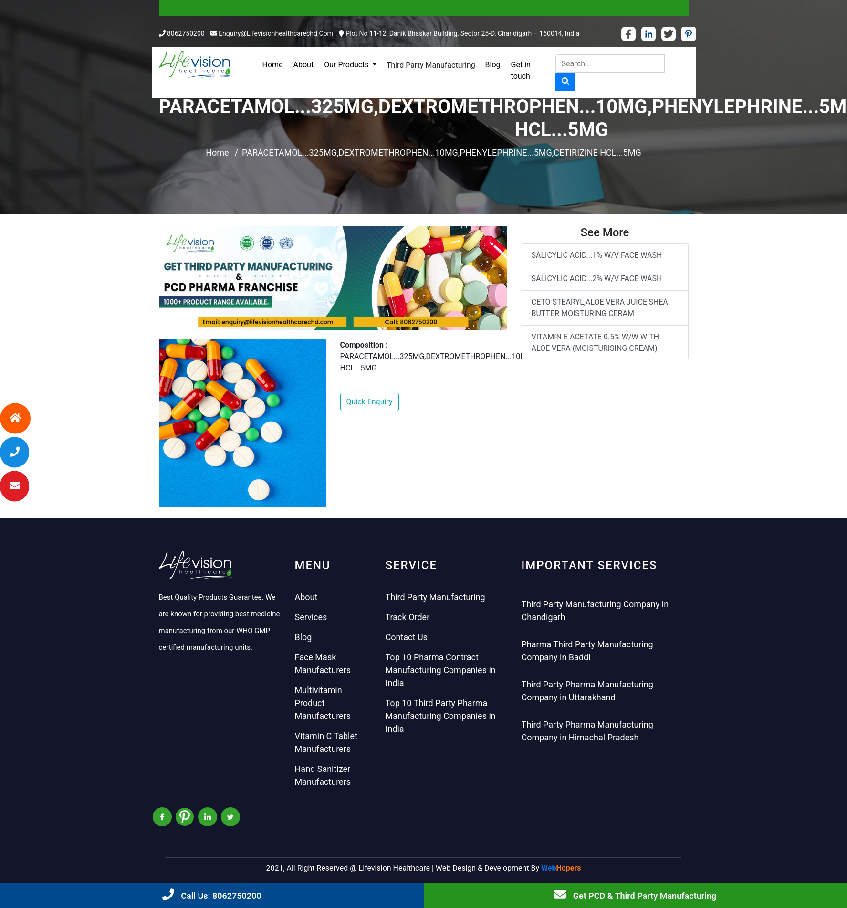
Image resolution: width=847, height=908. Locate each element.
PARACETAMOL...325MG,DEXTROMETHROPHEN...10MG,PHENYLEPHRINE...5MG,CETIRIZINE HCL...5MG (441, 153)
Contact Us (407, 637)
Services (311, 617)
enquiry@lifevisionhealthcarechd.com (276, 33)
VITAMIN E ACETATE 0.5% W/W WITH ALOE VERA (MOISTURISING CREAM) (595, 342)
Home (272, 64)
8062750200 (186, 33)
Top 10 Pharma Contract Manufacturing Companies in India (441, 670)
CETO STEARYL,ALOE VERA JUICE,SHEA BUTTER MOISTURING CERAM (600, 307)
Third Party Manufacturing (431, 65)
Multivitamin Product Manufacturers (323, 703)
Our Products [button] (347, 64)
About (303, 64)
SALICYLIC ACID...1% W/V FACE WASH (597, 255)
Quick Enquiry (369, 401)
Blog (493, 64)
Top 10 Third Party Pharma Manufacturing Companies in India (441, 716)
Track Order (408, 617)
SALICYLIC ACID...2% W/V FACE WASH (597, 278)
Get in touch (521, 70)
